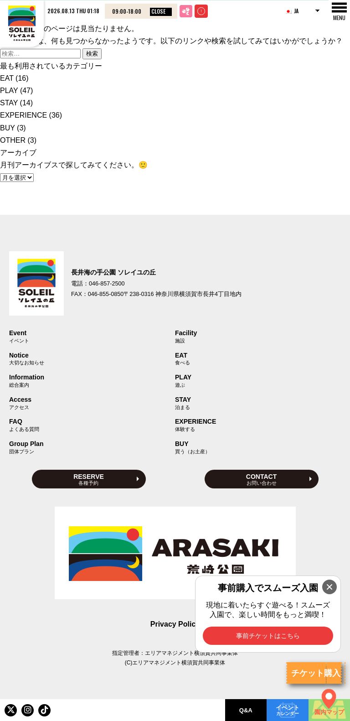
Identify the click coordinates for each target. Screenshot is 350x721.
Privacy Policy (175, 624)
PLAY (9, 90)
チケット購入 (315, 673)
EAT (7, 78)
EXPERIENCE (23, 115)
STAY (9, 103)
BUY (7, 128)
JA (292, 11)
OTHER (13, 140)
